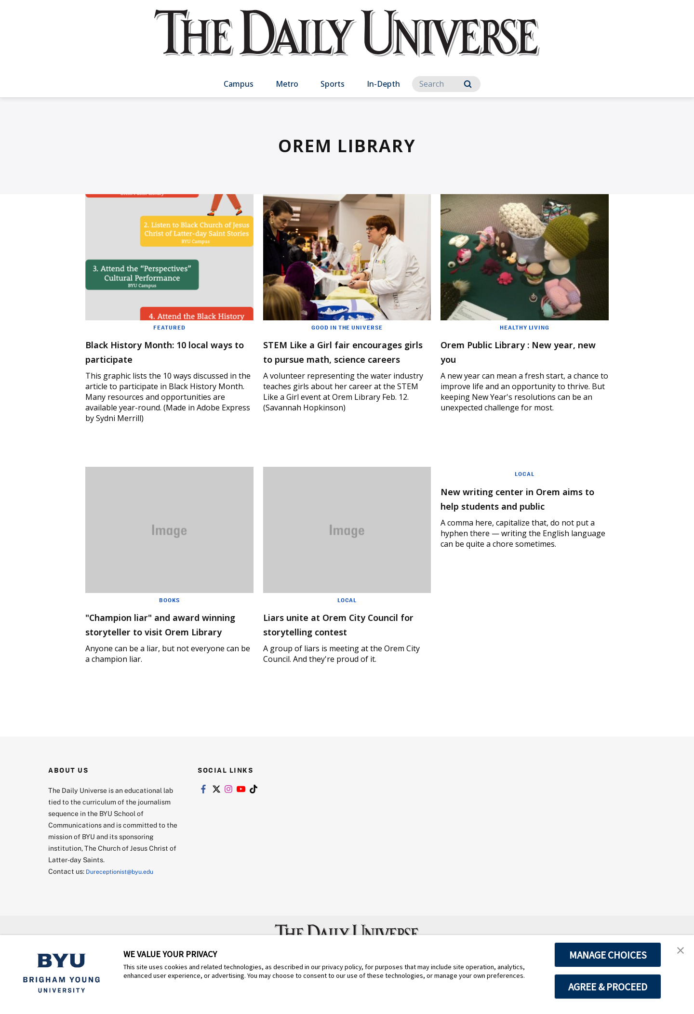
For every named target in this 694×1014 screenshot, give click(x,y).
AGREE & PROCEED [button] (608, 986)
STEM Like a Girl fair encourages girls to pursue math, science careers (339, 358)
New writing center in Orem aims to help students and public (520, 508)
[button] (678, 952)
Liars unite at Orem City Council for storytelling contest (331, 634)
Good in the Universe (347, 327)
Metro (287, 84)
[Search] (446, 84)
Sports (332, 84)
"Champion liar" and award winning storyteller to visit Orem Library (162, 634)
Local (347, 603)
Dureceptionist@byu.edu (124, 889)
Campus (239, 84)
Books (169, 603)
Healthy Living (524, 327)
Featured (169, 327)
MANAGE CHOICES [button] (608, 954)
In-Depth (383, 84)
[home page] (347, 43)
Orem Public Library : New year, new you (513, 351)
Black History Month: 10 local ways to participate (167, 351)
